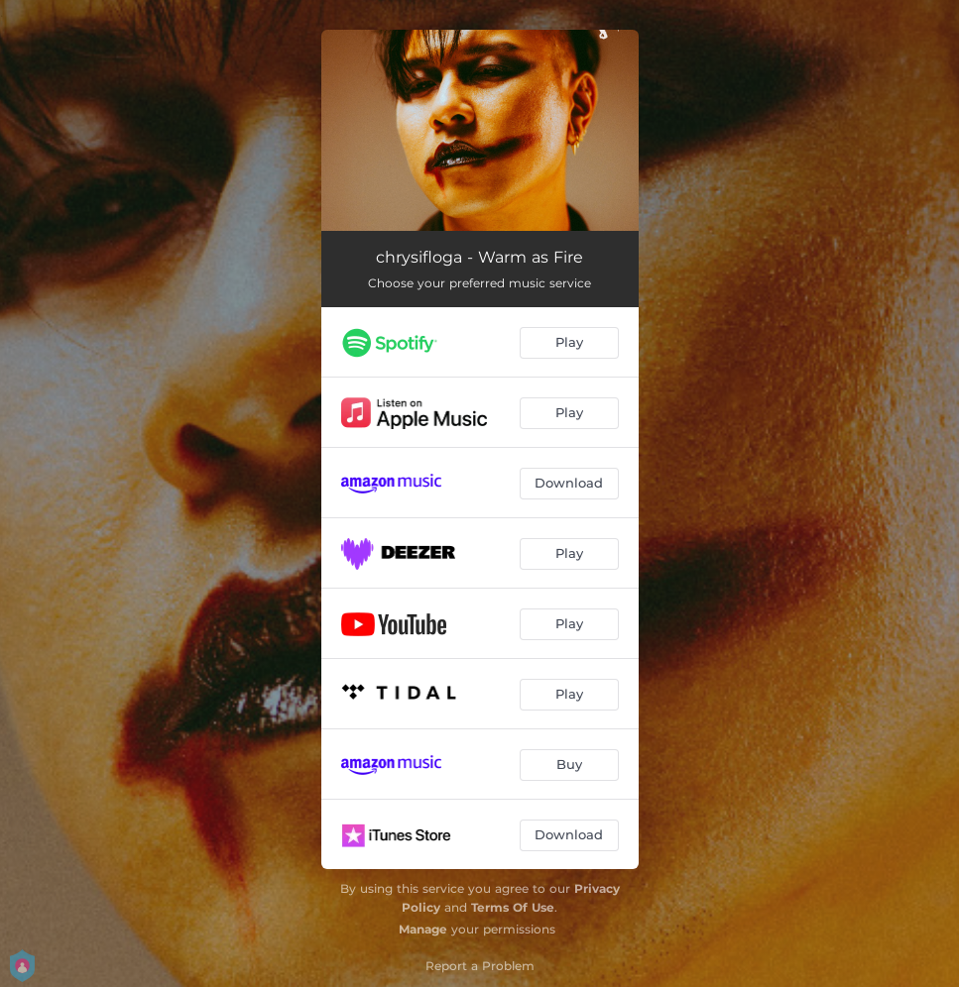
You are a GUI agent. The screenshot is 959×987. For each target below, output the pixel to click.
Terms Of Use (512, 907)
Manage (423, 929)
